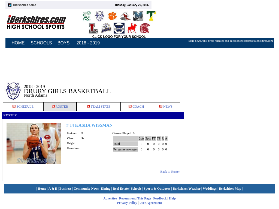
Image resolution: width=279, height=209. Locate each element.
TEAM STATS (100, 106)
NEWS (167, 106)
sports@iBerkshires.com (258, 40)
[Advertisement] (230, 87)
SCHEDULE (25, 106)
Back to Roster (170, 172)
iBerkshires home (24, 5)
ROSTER (62, 106)
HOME (18, 43)
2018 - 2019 (88, 43)
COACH (138, 106)
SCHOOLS (41, 43)
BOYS (63, 43)
